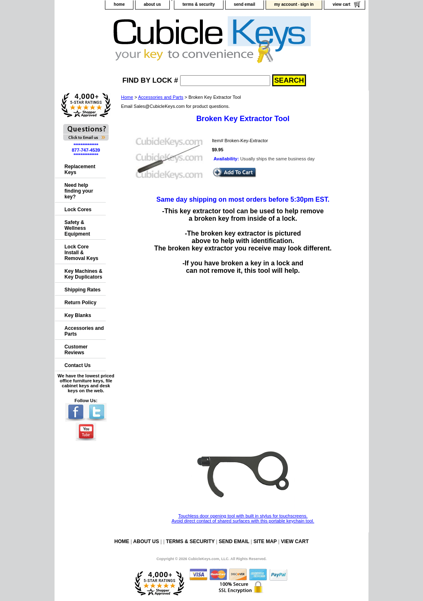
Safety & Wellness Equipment (77, 228)
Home (127, 97)
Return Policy (80, 302)
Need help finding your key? (78, 191)
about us (152, 4)
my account (285, 4)
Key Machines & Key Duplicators (83, 274)
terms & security (199, 4)
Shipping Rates (82, 290)
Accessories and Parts (160, 97)
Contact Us (77, 365)
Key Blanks (77, 315)
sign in (307, 4)
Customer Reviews (76, 349)
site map (264, 541)
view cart (341, 4)
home (119, 4)
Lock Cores (77, 209)
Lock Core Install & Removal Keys (81, 252)
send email (244, 4)
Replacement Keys (79, 169)
